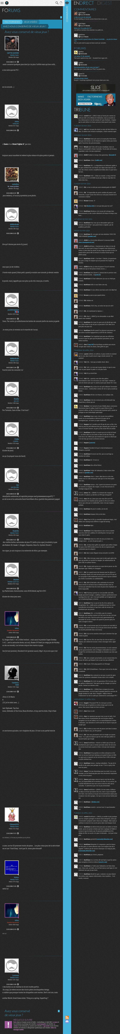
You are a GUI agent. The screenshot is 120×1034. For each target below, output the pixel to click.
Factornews (12, 22)
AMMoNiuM (14, 224)
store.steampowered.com (87, 244)
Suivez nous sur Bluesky (68, 1029)
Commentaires (86, 9)
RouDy (16, 399)
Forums (81, 48)
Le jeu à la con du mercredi (83, 17)
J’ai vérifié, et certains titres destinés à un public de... (90, 30)
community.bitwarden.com (105, 850)
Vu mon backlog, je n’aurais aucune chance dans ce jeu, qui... (92, 19)
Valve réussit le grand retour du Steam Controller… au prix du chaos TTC (94, 40)
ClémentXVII (14, 824)
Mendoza (81, 51)
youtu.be (101, 277)
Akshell (16, 579)
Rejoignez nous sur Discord (68, 1021)
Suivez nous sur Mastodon (68, 1025)
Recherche (56, 3)
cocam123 (82, 73)
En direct (84, 3)
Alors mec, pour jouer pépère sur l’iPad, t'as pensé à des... (91, 69)
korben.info (91, 208)
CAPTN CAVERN (13, 53)
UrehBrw (81, 62)
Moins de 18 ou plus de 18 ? (84, 28)
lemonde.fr (113, 157)
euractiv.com (103, 873)
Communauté (68, 506)
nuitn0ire (15, 184)
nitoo (17, 628)
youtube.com (93, 238)
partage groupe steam (82, 78)
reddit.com (99, 162)
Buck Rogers (82, 12)
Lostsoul (15, 975)
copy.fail (91, 347)
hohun (16, 877)
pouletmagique (13, 310)
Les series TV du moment (83, 56)
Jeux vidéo (30, 22)
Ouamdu (16, 531)
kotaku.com (96, 811)
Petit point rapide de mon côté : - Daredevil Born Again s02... (92, 58)
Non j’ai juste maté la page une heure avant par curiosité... (91, 43)
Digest (105, 3)
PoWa (17, 439)
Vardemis (15, 683)
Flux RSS (68, 1017)
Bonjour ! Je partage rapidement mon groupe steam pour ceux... (93, 80)
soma (17, 121)
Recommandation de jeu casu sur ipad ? (87, 67)
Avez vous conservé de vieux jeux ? (24, 26)
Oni (17, 485)
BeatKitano (82, 34)
